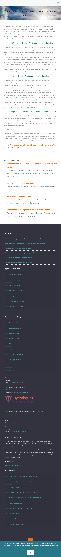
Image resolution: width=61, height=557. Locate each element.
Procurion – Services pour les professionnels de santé (25, 498)
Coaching (11, 349)
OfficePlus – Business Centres (18, 524)
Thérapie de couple (14, 338)
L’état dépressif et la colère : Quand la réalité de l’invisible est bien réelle (31, 145)
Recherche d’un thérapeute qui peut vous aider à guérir (29, 210)
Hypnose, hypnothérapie (16, 354)
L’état (6, 152)
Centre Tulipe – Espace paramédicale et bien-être (23, 476)
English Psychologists (15, 280)
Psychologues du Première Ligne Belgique (21, 508)
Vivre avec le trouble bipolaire (19, 197)
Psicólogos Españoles (15, 285)
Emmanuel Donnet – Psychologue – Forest (19, 262)
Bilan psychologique (15, 360)
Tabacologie (12, 370)
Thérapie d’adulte (14, 333)
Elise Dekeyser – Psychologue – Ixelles (18, 248)
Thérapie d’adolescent (15, 328)
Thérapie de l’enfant (15, 323)
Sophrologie (12, 365)
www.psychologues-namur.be (18, 382)
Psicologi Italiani (13, 296)
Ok (30, 552)
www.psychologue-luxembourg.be (19, 414)
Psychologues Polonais (16, 306)
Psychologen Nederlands (16, 301)
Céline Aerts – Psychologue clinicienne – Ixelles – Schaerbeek (26, 239)
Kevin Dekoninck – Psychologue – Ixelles (18, 257)
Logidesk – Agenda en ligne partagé (20, 482)
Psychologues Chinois (15, 274)
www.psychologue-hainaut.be (18, 423)
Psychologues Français (16, 290)
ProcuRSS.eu (16, 147)
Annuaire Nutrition (14, 513)
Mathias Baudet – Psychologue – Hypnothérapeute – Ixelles (25, 243)
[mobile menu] (58, 3)
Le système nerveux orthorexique (20, 183)
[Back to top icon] (30, 540)
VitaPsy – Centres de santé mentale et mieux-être (23, 492)
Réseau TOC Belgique (15, 503)
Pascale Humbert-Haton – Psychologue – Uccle (21, 253)
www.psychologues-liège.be (17, 431)
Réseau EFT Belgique (15, 487)
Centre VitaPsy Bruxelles (12, 465)
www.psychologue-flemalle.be (18, 392)
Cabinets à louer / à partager (17, 519)
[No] (58, 549)
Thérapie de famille (14, 344)
